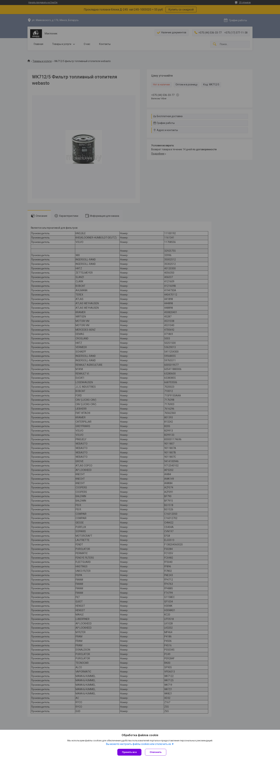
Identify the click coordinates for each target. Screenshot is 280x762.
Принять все (129, 752)
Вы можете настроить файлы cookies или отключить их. (139, 744)
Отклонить (156, 752)
